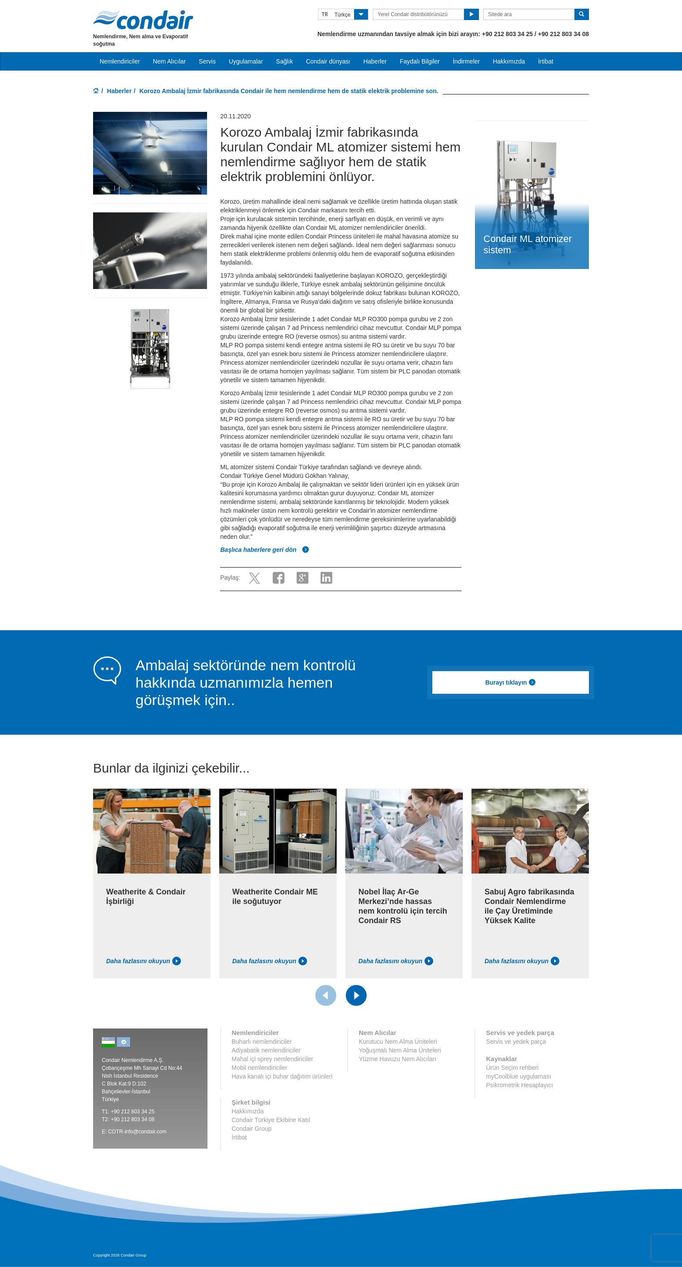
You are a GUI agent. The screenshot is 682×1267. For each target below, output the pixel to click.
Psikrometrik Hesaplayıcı (519, 1085)
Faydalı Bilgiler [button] (420, 61)
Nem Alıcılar (169, 61)
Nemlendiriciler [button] (120, 61)
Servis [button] (207, 61)
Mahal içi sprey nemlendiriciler (273, 1058)
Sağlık (284, 61)
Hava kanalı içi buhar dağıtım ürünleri (282, 1076)
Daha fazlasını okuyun (143, 961)
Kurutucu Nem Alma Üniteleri (398, 1041)
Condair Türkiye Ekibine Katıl (271, 1119)
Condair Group (252, 1128)
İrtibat (545, 61)
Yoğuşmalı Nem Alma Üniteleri (400, 1050)
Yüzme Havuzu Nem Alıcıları (397, 1058)
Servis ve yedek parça (516, 1041)
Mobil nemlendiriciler (260, 1067)
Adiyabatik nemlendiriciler (266, 1050)
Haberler (375, 61)
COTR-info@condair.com (137, 1132)
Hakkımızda (509, 61)
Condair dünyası (328, 61)
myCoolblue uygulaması (518, 1076)
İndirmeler (466, 61)
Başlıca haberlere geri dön (264, 549)
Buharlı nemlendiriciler (262, 1041)
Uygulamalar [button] (246, 61)
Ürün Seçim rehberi (512, 1067)
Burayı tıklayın (510, 682)
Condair (143, 20)
